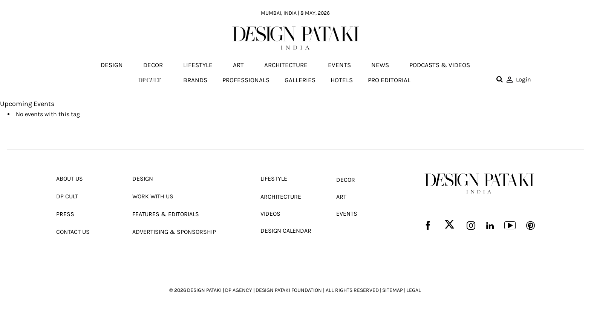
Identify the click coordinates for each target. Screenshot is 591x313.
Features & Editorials (165, 214)
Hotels (342, 80)
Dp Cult (67, 196)
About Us (69, 178)
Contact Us (73, 231)
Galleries (300, 80)
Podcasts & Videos (439, 65)
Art (238, 65)
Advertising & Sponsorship (174, 231)
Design (112, 65)
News (380, 65)
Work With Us (152, 196)
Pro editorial (389, 80)
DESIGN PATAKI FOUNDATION (289, 290)
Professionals (245, 80)
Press (65, 214)
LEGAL (413, 290)
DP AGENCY (238, 290)
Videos (270, 213)
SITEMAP (392, 290)
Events (339, 65)
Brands (195, 80)
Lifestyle (198, 65)
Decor (153, 65)
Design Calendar (285, 230)
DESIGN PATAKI (204, 290)
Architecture (286, 65)
